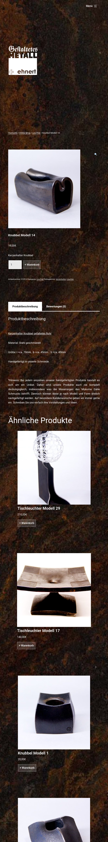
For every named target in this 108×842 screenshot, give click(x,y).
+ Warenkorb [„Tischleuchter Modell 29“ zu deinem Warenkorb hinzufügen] (26, 523)
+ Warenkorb (32, 264)
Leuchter (36, 133)
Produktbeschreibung (25, 306)
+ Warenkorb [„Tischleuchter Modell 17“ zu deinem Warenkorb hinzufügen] (26, 645)
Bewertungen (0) (56, 306)
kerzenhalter (61, 279)
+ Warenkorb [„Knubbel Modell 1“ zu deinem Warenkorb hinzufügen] (27, 767)
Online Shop (24, 133)
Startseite (12, 133)
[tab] (25, 306)
